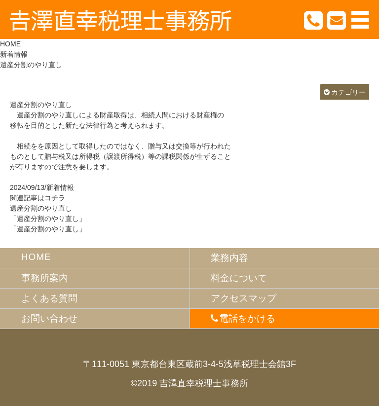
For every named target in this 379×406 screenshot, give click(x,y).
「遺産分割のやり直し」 (48, 218)
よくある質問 (49, 298)
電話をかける (247, 318)
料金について (239, 278)
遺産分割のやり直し (41, 105)
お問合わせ (337, 20)
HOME (10, 44)
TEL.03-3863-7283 (314, 20)
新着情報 (14, 54)
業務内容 (229, 258)
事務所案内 (44, 278)
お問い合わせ (49, 318)
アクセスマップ (243, 298)
